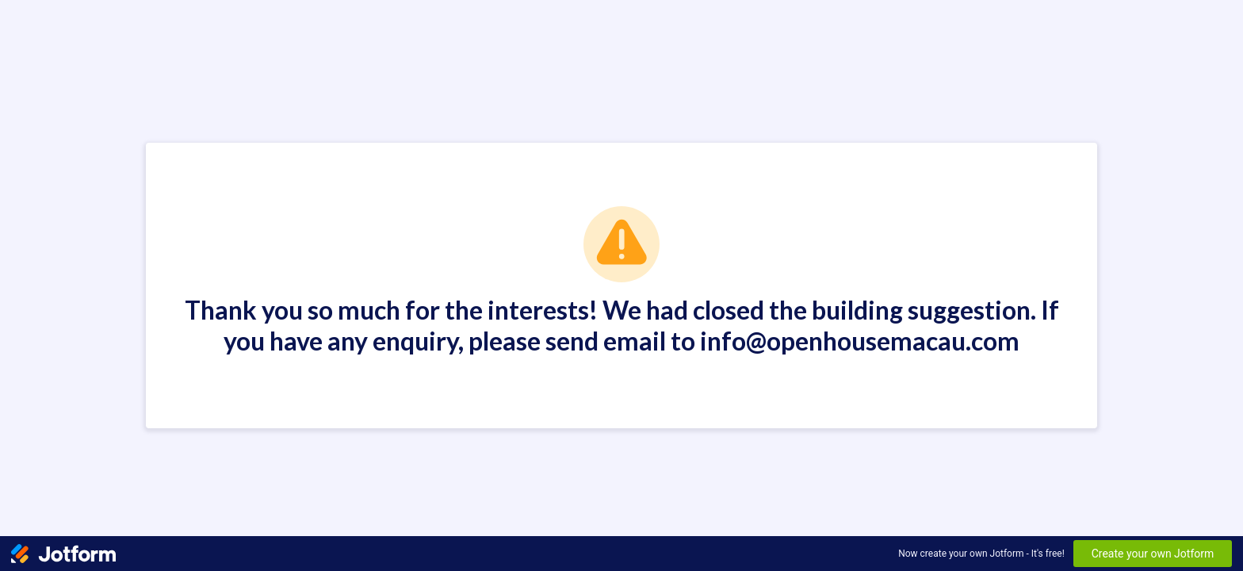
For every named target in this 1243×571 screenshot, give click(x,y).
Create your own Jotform (1153, 553)
